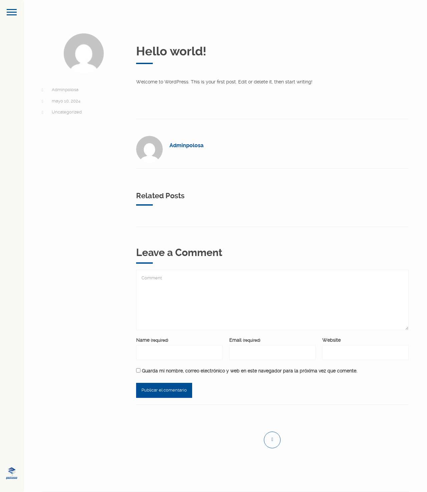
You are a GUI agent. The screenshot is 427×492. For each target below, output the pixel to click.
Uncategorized (67, 111)
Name (152, 340)
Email (244, 340)
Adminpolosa (65, 89)
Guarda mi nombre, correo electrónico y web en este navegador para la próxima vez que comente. (249, 371)
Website (331, 340)
